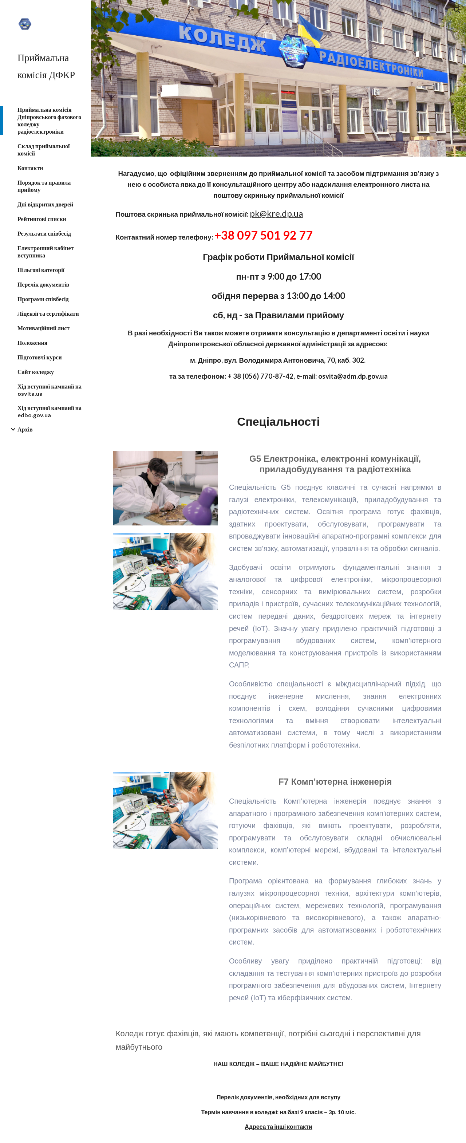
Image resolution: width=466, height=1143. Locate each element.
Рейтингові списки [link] (41, 218)
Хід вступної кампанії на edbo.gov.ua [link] (49, 411)
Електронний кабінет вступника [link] (45, 251)
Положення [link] (32, 342)
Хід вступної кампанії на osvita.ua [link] (49, 390)
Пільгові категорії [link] (40, 269)
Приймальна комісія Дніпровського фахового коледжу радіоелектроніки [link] (49, 120)
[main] (279, 278)
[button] (457, 10)
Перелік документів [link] (43, 284)
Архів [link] (25, 429)
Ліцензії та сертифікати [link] (48, 313)
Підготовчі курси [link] (39, 357)
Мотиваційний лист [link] (43, 327)
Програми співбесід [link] (43, 298)
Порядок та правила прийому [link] (44, 186)
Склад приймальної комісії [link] (43, 149)
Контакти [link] (30, 167)
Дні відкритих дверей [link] (45, 204)
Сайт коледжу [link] (35, 371)
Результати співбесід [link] (44, 233)
